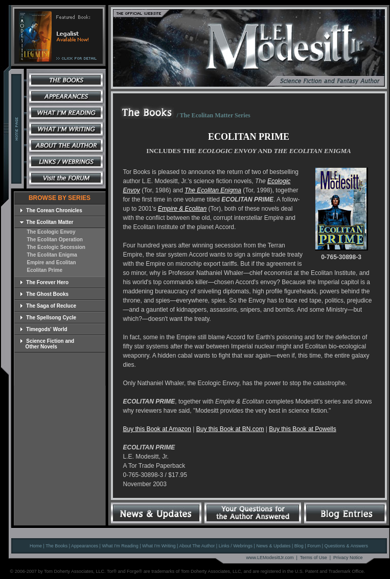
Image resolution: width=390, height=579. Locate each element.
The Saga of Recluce (48, 306)
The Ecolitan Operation (55, 239)
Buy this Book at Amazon (157, 429)
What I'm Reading (120, 545)
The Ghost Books (44, 294)
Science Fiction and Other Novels (47, 343)
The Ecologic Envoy (51, 232)
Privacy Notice (348, 557)
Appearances (84, 545)
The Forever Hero (44, 282)
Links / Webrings (236, 545)
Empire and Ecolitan (51, 262)
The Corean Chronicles (51, 210)
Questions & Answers (346, 545)
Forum (313, 545)
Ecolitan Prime (44, 270)
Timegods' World (43, 329)
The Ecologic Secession (56, 247)
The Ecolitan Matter (47, 222)
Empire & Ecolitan (182, 208)
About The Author (197, 545)
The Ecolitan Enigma (52, 255)
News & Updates (273, 545)
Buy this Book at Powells (302, 429)
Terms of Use (313, 557)
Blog (299, 545)
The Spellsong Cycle (48, 317)
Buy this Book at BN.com (230, 429)
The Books (56, 545)
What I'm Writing (159, 545)
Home (36, 545)
